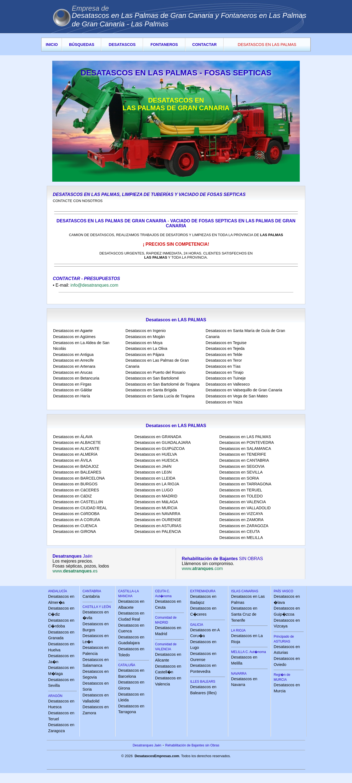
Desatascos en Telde (224, 354)
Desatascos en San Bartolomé (152, 378)
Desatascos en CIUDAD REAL (80, 508)
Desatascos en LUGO (153, 490)
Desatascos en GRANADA (157, 437)
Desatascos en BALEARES (77, 472)
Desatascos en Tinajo (225, 372)
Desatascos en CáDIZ (72, 496)
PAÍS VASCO (283, 591)
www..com (202, 568)
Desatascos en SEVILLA (241, 472)
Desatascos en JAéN (152, 466)
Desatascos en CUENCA (75, 526)
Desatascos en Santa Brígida (151, 390)
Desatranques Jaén (147, 745)
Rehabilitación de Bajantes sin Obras (192, 745)
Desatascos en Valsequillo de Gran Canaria (244, 390)
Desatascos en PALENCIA (157, 531)
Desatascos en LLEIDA (154, 478)
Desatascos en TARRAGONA (245, 484)
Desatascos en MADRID (155, 496)
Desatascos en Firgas (72, 384)
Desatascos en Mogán (145, 336)
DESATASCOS (122, 44)
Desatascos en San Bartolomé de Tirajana (162, 384)
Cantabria (91, 596)
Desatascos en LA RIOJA (156, 484)
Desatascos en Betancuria (76, 378)
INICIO (52, 44)
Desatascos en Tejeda (225, 348)
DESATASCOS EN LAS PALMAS (267, 44)
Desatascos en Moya (143, 343)
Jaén (72, 556)
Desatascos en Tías (223, 366)
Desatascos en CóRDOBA (76, 513)
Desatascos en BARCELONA (79, 478)
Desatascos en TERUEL (240, 490)
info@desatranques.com (94, 285)
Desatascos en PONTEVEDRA (246, 442)
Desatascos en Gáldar (72, 390)
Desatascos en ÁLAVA (72, 437)
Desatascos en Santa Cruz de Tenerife (244, 614)
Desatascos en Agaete (73, 330)
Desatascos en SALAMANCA (245, 448)
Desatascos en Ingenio (145, 330)
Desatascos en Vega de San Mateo (237, 396)
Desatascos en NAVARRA (157, 513)
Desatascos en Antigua (73, 354)
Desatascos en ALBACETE (77, 442)
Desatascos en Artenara (74, 366)
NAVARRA (238, 674)
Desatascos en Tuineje (226, 378)
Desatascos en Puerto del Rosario (155, 372)
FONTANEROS (164, 44)
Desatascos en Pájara (144, 354)
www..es (75, 571)
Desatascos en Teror (224, 360)
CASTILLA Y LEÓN (96, 607)
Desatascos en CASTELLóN (78, 502)
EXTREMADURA (202, 591)
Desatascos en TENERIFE (242, 454)
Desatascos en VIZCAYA (241, 513)
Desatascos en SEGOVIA (242, 466)
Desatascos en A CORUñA (76, 520)
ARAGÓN (55, 696)
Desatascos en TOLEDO (241, 496)
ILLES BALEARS (202, 682)
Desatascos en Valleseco (228, 384)
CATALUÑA (126, 665)
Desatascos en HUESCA (156, 460)
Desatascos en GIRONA (74, 531)
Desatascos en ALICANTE (76, 448)
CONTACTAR (204, 44)
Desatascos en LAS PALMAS (245, 437)
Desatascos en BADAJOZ (76, 466)
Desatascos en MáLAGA (156, 502)
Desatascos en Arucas (72, 372)
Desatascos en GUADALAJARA (162, 442)
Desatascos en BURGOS (75, 484)
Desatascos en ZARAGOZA (243, 526)
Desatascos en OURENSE (157, 520)
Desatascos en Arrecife (73, 360)
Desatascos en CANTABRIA (244, 460)
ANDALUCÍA (57, 591)
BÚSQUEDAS (81, 44)
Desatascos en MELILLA (241, 537)
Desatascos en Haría (71, 396)
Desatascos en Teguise (226, 343)
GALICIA (196, 625)
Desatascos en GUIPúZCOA (159, 448)
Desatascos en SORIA (239, 478)
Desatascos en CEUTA (239, 531)
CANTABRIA (91, 591)
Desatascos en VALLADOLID (245, 508)
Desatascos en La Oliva (146, 348)
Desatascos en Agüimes (74, 336)
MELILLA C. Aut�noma (248, 652)
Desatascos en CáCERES (76, 490)
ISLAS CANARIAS (244, 591)
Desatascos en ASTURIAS (157, 526)
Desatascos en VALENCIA (242, 502)
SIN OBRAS (222, 558)
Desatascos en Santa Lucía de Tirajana (159, 396)
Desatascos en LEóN (153, 472)
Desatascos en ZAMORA (241, 520)
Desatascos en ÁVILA (72, 460)
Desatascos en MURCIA (155, 508)
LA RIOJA (238, 630)
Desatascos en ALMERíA (75, 454)
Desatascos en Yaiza (224, 402)
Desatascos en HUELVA (155, 454)
